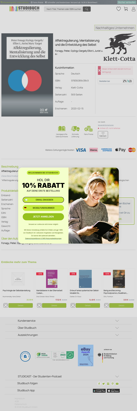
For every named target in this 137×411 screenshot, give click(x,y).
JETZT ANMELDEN (43, 216)
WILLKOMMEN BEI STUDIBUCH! (43, 172)
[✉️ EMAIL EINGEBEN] (43, 200)
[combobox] (27, 208)
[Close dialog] (114, 172)
